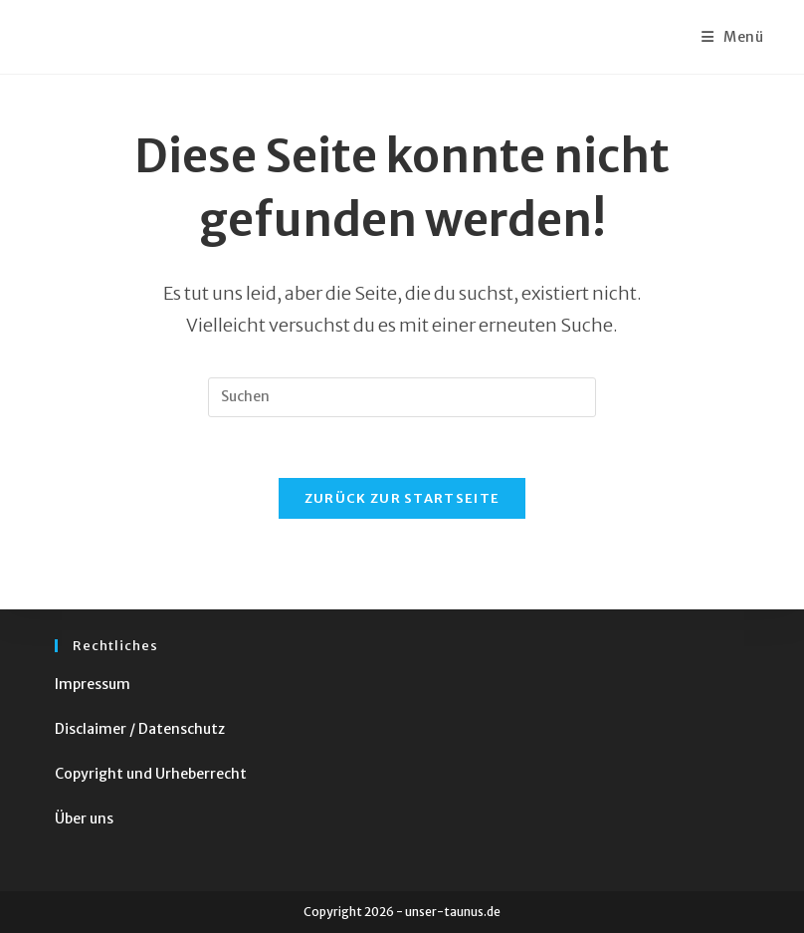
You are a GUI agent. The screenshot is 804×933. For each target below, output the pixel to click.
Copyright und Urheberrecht (151, 774)
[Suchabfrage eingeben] (402, 397)
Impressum (92, 684)
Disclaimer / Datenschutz (140, 729)
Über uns (84, 818)
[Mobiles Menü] (733, 37)
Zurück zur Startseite (402, 498)
